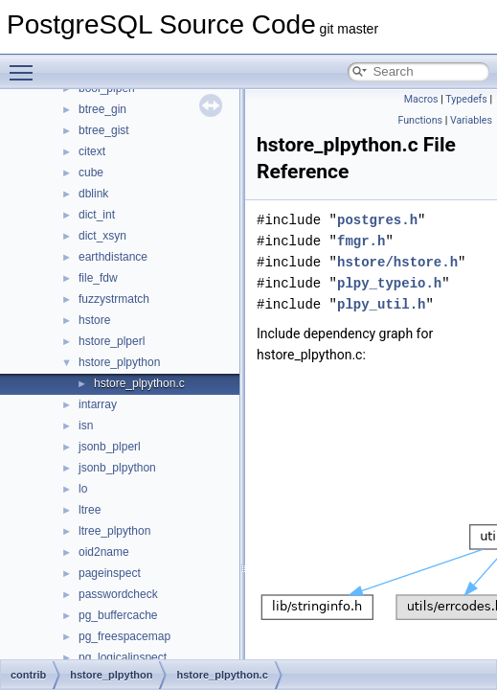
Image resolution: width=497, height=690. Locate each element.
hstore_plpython (119, 362)
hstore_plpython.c (139, 383)
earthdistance (113, 257)
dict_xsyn (102, 235)
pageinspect (110, 573)
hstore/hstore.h (397, 262)
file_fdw (98, 278)
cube (91, 172)
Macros (421, 99)
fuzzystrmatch (114, 299)
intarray (98, 404)
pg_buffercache (118, 615)
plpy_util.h (381, 304)
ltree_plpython (114, 531)
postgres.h (377, 220)
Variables (471, 120)
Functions (419, 120)
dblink (93, 193)
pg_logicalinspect (123, 657)
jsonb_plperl (110, 446)
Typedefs (466, 99)
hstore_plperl (112, 341)
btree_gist (104, 130)
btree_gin (102, 109)
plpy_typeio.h (389, 283)
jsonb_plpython (117, 467)
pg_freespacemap (124, 636)
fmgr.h (361, 241)
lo (83, 488)
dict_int (97, 214)
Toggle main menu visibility (26, 64)
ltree (90, 510)
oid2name (104, 552)
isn (86, 425)
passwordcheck (118, 594)
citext (92, 151)
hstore (94, 320)
